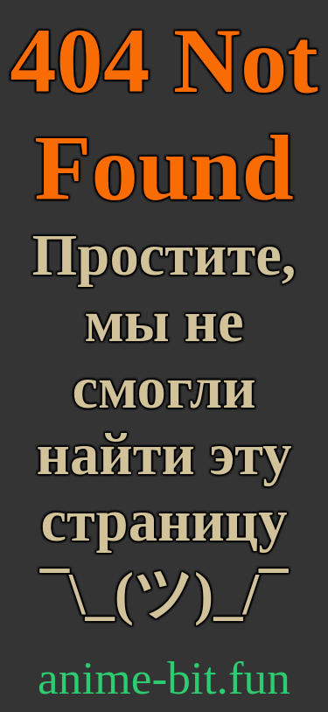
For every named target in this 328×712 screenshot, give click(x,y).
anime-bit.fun (164, 678)
